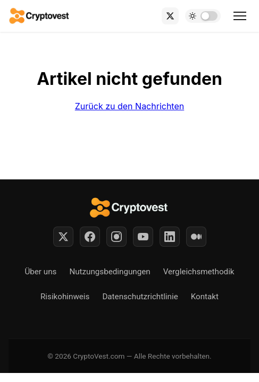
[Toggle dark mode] (203, 16)
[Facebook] (90, 237)
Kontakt (205, 296)
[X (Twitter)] (170, 15)
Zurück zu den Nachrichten (129, 106)
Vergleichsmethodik (199, 271)
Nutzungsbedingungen (109, 271)
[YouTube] (143, 237)
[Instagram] (116, 237)
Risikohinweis (64, 296)
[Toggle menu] (239, 16)
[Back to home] (40, 15)
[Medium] (196, 237)
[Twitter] (63, 237)
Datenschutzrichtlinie (140, 296)
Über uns (40, 271)
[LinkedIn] (170, 237)
